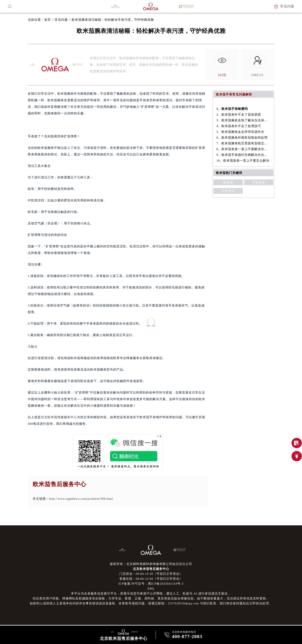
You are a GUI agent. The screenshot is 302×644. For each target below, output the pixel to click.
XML (151, 588)
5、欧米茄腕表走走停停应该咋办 (240, 131)
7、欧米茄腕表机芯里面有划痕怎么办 (244, 143)
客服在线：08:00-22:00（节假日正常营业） (151, 578)
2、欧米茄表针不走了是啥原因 (239, 114)
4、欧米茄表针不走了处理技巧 (239, 126)
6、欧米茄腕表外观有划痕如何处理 (242, 137)
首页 (47, 19)
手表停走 (258, 182)
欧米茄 (228, 182)
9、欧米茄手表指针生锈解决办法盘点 (244, 154)
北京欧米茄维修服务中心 (59, 417)
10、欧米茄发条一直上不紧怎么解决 (243, 160)
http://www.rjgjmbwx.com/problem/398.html (81, 498)
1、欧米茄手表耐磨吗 (232, 108)
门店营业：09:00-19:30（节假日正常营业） (151, 573)
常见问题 (61, 19)
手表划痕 (228, 191)
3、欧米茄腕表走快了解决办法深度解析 (244, 120)
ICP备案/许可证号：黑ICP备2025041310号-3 (150, 583)
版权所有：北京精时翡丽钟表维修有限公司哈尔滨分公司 (151, 564)
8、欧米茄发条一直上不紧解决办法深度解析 (244, 149)
